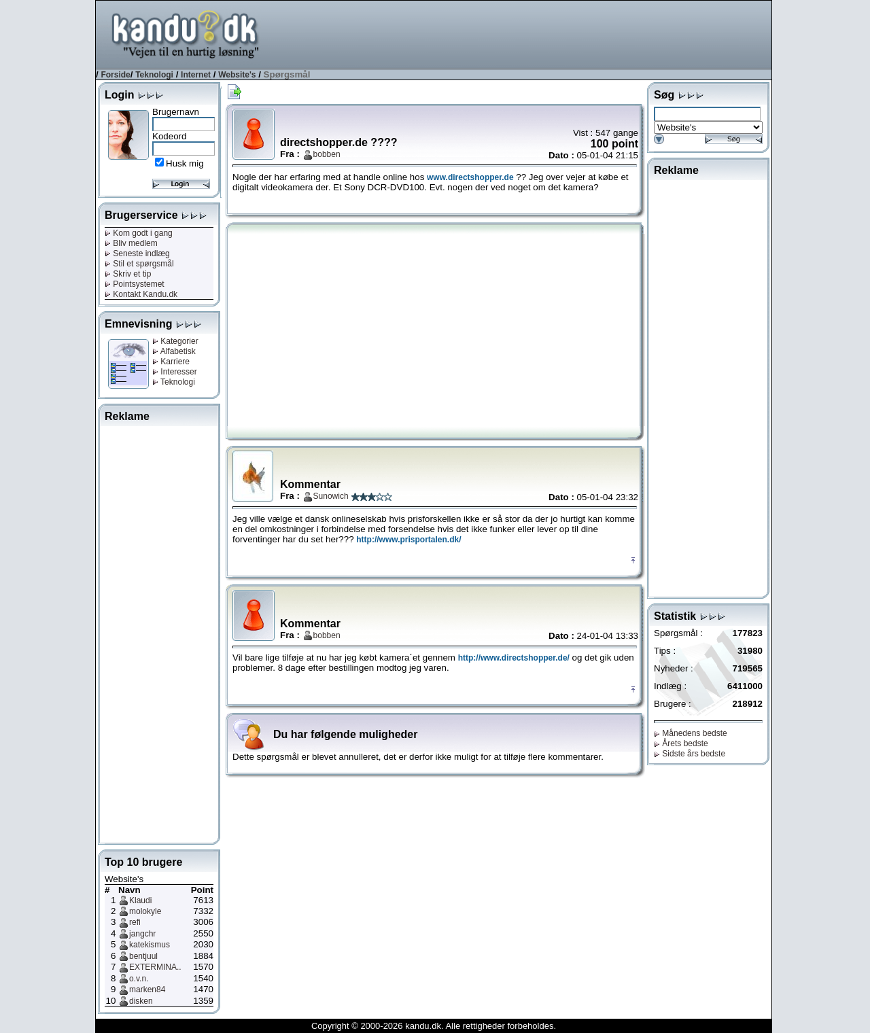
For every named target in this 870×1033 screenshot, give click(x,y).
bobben (327, 154)
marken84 (147, 989)
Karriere (171, 361)
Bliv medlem (131, 243)
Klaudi (140, 900)
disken (141, 1001)
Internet (196, 75)
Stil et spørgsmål (139, 263)
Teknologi (154, 75)
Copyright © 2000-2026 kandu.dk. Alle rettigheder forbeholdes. (433, 1026)
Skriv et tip (128, 274)
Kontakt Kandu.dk (141, 294)
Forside (115, 75)
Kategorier (175, 341)
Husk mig (185, 163)
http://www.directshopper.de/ (514, 658)
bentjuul (143, 956)
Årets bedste (681, 743)
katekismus (149, 944)
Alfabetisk (174, 351)
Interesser (174, 372)
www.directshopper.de (470, 177)
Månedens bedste (690, 733)
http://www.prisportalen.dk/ (408, 539)
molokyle (145, 911)
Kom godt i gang (139, 233)
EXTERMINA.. (155, 967)
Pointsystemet (134, 284)
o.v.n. (138, 978)
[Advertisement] (524, 33)
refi (135, 922)
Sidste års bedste (689, 753)
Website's (237, 75)
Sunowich (331, 496)
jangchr (142, 934)
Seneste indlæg (137, 253)
